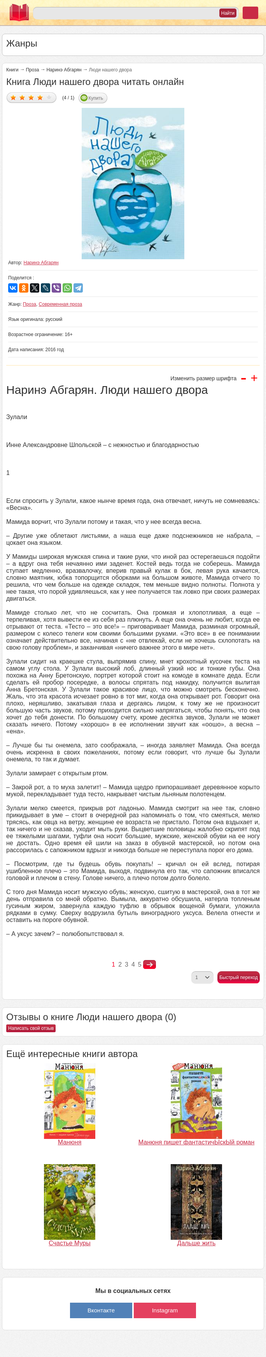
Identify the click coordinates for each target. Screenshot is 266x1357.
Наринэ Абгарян (63, 70)
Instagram (165, 1310)
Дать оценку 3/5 (31, 97)
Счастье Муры (69, 1243)
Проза (32, 70)
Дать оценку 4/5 (40, 97)
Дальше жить (196, 1243)
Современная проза (60, 304)
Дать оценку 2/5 (22, 97)
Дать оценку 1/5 (13, 97)
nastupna (149, 964)
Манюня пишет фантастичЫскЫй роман (196, 1142)
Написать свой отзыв (31, 1028)
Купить (95, 98)
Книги (12, 70)
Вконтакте (101, 1310)
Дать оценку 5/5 (49, 97)
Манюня (70, 1142)
